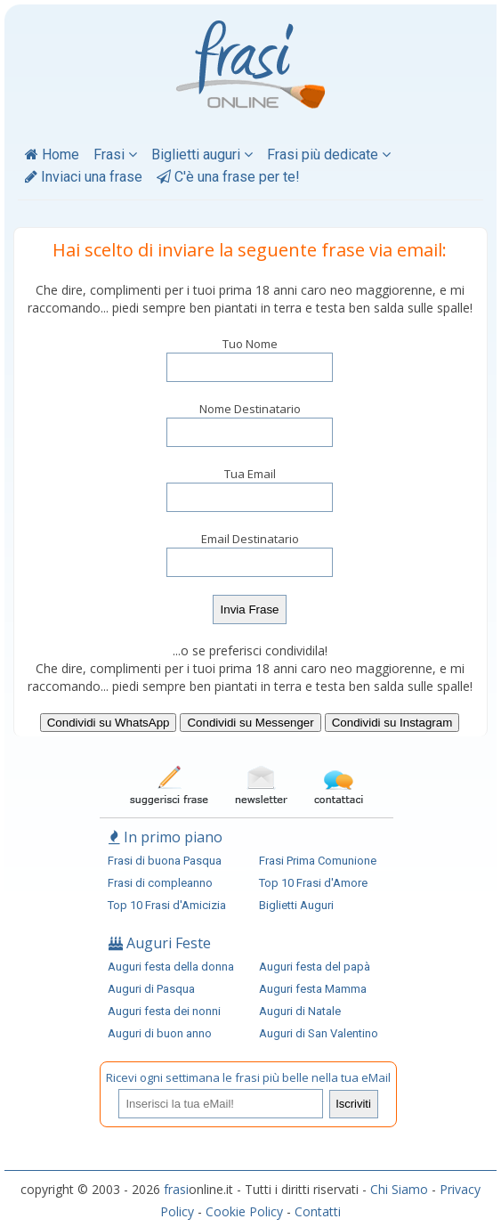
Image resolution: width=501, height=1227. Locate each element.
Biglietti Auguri (296, 905)
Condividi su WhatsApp (108, 722)
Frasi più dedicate (329, 154)
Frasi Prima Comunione (317, 860)
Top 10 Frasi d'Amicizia (167, 905)
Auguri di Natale (300, 1011)
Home (52, 154)
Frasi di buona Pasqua (165, 860)
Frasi (115, 154)
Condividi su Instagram (392, 722)
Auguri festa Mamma (313, 988)
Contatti (318, 1211)
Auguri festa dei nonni (164, 1011)
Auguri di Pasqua (151, 988)
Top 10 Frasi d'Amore (313, 883)
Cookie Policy (244, 1211)
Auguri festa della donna (171, 966)
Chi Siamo (399, 1189)
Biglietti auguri (202, 154)
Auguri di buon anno (160, 1033)
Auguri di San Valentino (318, 1033)
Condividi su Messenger (250, 722)
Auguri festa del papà (314, 966)
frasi (176, 1189)
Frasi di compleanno (160, 883)
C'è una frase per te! (228, 176)
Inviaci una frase (83, 176)
